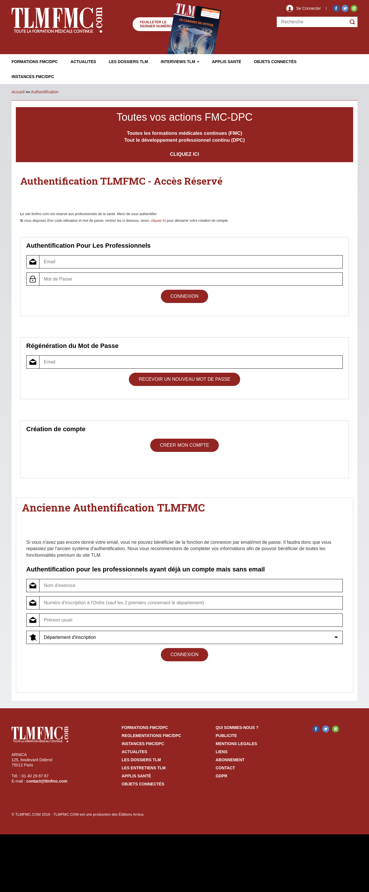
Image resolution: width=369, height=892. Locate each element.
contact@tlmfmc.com (46, 781)
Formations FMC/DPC (35, 61)
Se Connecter (308, 8)
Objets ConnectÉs (275, 61)
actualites (134, 751)
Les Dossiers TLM (128, 61)
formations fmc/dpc (145, 727)
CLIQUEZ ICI (184, 154)
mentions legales (236, 743)
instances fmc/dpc (143, 743)
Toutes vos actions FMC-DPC (184, 117)
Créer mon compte (184, 445)
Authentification (45, 92)
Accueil (18, 92)
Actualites (83, 61)
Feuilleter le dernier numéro (156, 24)
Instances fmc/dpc (33, 76)
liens (221, 751)
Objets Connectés (143, 784)
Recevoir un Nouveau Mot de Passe (184, 379)
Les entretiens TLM (143, 768)
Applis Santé (226, 61)
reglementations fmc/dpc (151, 735)
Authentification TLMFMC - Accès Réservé (126, 181)
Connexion (185, 295)
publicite (226, 735)
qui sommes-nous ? (237, 727)
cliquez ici (158, 221)
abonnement (230, 759)
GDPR (221, 776)
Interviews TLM (180, 61)
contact (225, 768)
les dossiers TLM (141, 759)
